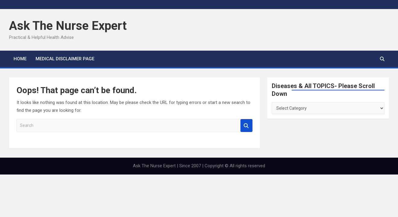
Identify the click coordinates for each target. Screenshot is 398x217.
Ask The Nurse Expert (68, 26)
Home (20, 58)
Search (246, 125)
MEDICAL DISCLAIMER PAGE (65, 58)
